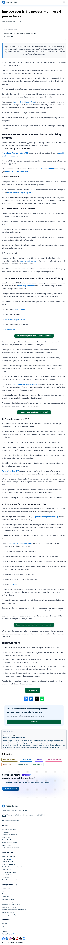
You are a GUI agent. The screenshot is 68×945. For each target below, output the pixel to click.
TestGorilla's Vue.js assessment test (25, 384)
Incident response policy (9, 907)
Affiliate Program (8, 934)
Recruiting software (7, 837)
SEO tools (13, 584)
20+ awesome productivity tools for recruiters (34, 336)
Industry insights (8, 764)
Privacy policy (6, 896)
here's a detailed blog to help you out (20, 193)
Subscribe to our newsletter (10, 880)
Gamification (10, 330)
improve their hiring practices (24, 102)
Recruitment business (9, 759)
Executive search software (9, 834)
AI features (5, 832)
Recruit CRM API (6, 840)
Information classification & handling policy (14, 909)
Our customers (6, 874)
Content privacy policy (8, 899)
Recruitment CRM (47, 169)
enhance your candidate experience (18, 172)
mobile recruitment (19, 309)
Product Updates (26, 759)
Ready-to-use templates (54, 759)
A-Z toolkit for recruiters (9, 872)
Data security (6, 889)
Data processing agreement (10, 902)
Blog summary (8, 36)
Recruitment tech (23, 764)
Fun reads (39, 759)
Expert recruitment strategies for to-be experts (34, 625)
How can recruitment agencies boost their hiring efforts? (20, 33)
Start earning (34, 722)
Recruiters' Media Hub (8, 864)
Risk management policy (9, 915)
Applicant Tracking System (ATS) (16, 153)
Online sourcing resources (15, 320)
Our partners (5, 877)
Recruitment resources (8, 856)
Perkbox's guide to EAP (10, 471)
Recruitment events (7, 861)
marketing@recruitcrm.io (12, 820)
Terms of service (7, 894)
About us (4, 923)
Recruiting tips (37, 764)
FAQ (3, 926)
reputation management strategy (46, 517)
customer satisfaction (27, 261)
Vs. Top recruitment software (10, 848)
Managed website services (9, 842)
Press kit (4, 929)
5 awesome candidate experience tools (34, 412)
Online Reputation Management (19, 543)
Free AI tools (7, 859)
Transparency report (8, 912)
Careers (4, 931)
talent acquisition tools (26, 286)
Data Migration (6, 845)
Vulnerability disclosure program (11, 904)
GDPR (3, 891)
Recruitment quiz (7, 869)
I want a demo (32, 690)
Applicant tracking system (9, 829)
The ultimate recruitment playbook (12, 867)
